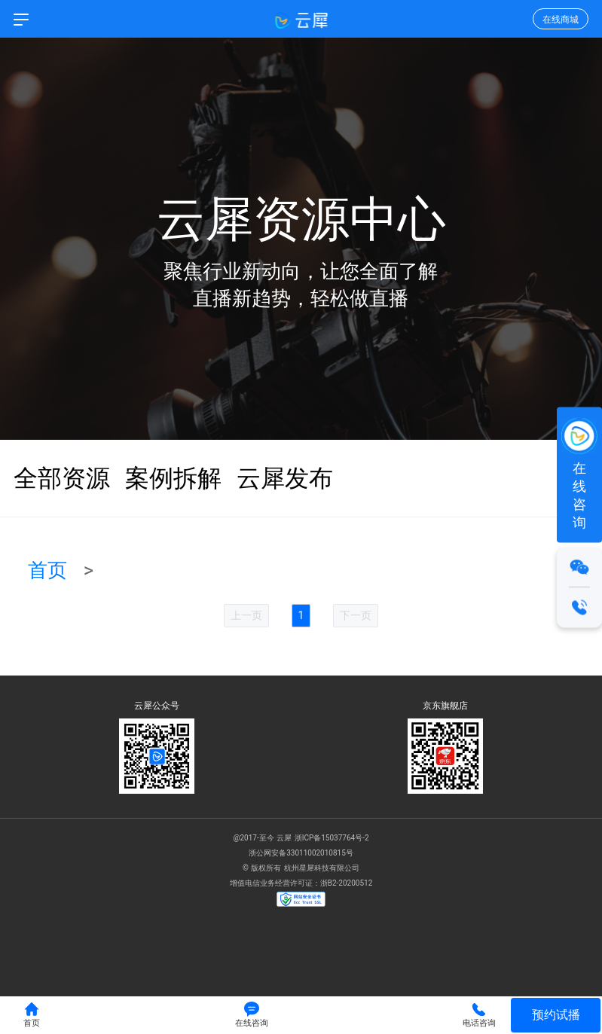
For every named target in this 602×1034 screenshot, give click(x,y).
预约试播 (556, 1015)
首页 (47, 570)
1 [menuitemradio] (301, 615)
